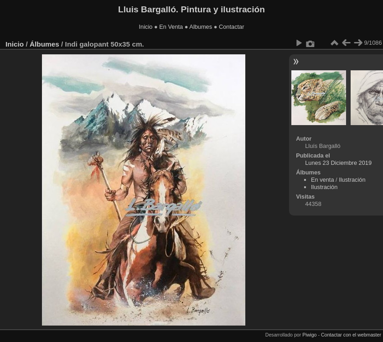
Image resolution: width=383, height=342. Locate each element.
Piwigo (309, 334)
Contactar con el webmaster (351, 334)
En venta (322, 179)
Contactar (231, 26)
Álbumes (44, 44)
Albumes (200, 26)
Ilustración (352, 179)
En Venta (171, 26)
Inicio (146, 26)
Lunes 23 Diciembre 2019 (338, 162)
